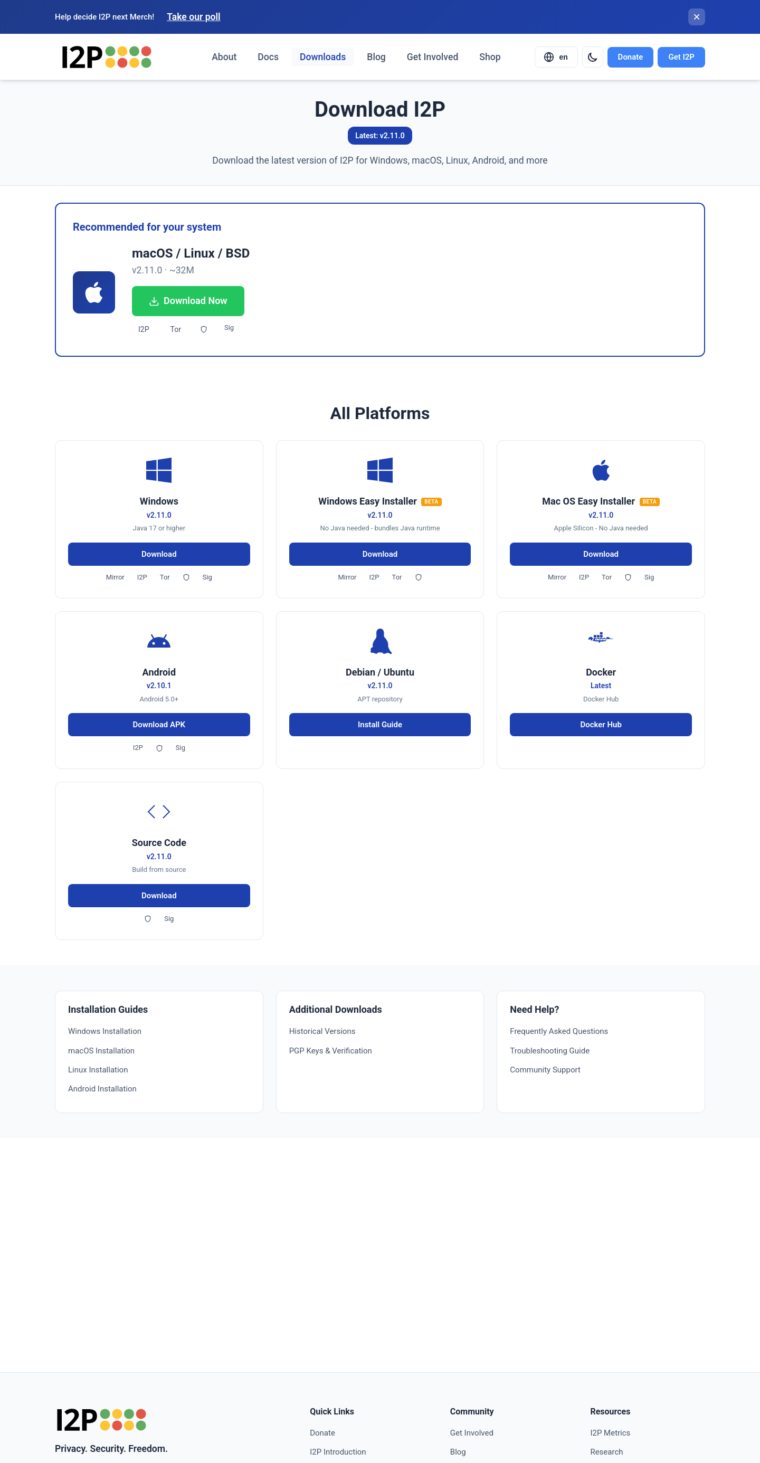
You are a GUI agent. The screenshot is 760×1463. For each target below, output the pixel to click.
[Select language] (556, 57)
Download (159, 554)
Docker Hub (600, 724)
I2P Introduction (338, 1452)
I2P (143, 329)
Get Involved (432, 57)
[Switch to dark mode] (592, 57)
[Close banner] (696, 16)
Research (606, 1452)
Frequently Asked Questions (559, 1031)
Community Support (545, 1070)
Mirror (115, 577)
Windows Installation (104, 1031)
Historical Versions (322, 1031)
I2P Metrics (610, 1433)
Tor (175, 329)
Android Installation (102, 1089)
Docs (268, 57)
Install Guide (380, 724)
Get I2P (681, 57)
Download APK (159, 724)
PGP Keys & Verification (330, 1051)
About (224, 57)
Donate (630, 57)
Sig (229, 327)
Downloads (323, 57)
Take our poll (193, 17)
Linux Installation (98, 1070)
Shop (489, 57)
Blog (376, 57)
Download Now (188, 300)
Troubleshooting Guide (550, 1051)
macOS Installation (101, 1051)
